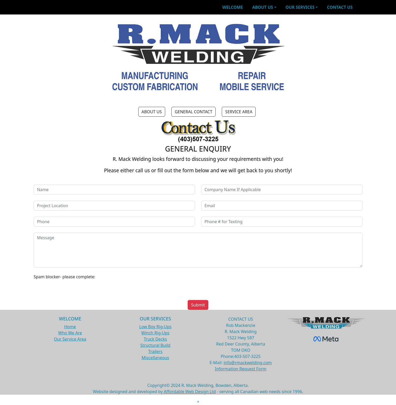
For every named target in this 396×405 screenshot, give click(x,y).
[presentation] (240, 284)
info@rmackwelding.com (248, 362)
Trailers (155, 351)
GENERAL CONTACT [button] (193, 112)
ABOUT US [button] (152, 112)
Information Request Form (240, 369)
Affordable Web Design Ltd (189, 391)
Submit (198, 305)
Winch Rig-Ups (155, 333)
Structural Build (155, 345)
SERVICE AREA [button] (238, 112)
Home (70, 326)
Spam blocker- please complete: (64, 277)
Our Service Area (70, 339)
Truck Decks (155, 339)
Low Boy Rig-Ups (155, 326)
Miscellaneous (155, 358)
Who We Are (70, 333)
